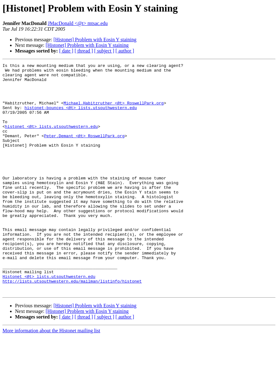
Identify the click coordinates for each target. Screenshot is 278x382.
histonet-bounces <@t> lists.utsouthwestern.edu (80, 117)
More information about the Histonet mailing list (51, 376)
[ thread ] (84, 50)
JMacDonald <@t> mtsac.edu (78, 23)
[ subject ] (104, 50)
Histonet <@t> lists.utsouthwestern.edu (49, 319)
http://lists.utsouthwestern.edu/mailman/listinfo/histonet (72, 325)
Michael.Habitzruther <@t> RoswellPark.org (114, 111)
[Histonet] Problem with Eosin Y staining (95, 39)
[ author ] (125, 50)
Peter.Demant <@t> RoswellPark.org (84, 150)
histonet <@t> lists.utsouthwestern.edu (51, 139)
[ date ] (66, 50)
